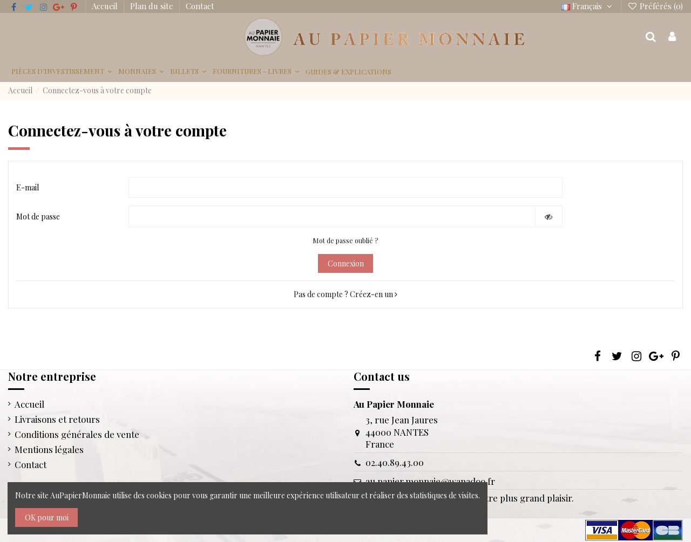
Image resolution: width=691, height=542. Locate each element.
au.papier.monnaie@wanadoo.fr (430, 481)
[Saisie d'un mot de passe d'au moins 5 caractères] (331, 216)
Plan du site (152, 6)
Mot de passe (38, 216)
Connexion (346, 263)
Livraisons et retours (57, 419)
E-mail (27, 187)
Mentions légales (49, 449)
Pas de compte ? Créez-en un (345, 294)
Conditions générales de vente (77, 434)
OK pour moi (47, 517)
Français (587, 6)
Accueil (106, 6)
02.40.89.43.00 (394, 462)
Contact (200, 6)
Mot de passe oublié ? (345, 240)
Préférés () (655, 6)
